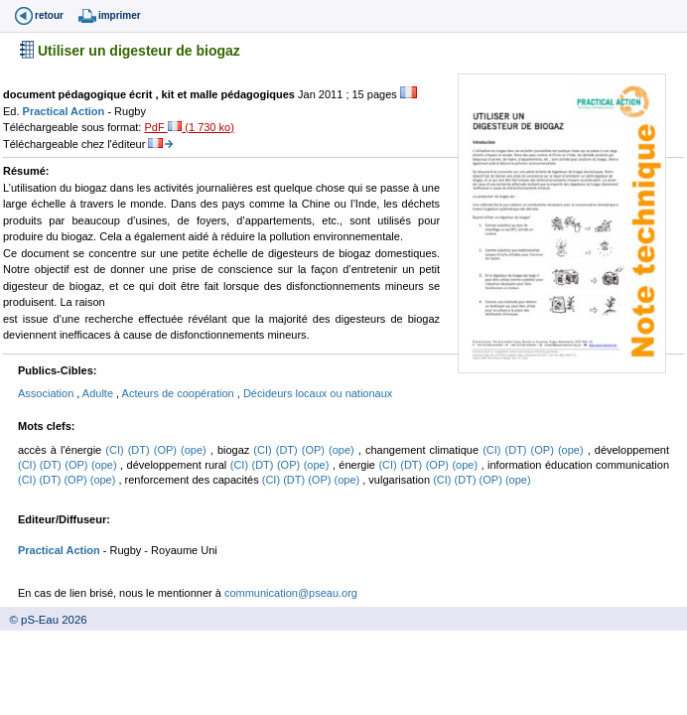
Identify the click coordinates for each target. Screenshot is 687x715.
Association (47, 393)
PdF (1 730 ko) (188, 127)
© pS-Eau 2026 (43, 620)
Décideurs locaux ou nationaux (317, 393)
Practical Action (65, 111)
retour (49, 15)
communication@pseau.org (290, 593)
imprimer (119, 15)
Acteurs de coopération (179, 393)
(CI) (116, 450)
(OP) (167, 450)
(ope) (195, 450)
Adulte (99, 393)
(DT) (141, 450)
